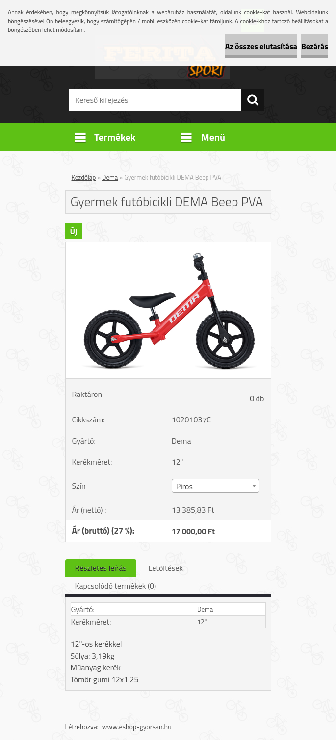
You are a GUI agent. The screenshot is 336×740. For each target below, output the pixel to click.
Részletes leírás (101, 568)
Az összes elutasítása (261, 46)
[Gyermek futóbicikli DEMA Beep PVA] (168, 246)
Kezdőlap (84, 177)
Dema (110, 177)
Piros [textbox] (184, 486)
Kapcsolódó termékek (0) (115, 586)
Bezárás (314, 46)
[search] (252, 100)
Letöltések (166, 568)
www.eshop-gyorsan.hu (137, 726)
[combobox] (215, 486)
